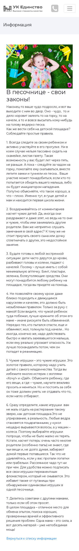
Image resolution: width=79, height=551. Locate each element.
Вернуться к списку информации (31, 538)
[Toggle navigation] (70, 8)
